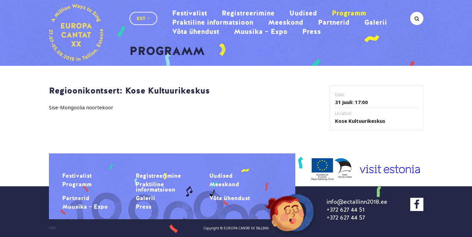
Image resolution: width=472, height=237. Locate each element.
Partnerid (333, 22)
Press (311, 31)
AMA (52, 228)
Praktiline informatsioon (212, 22)
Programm (349, 13)
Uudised (303, 13)
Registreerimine (248, 13)
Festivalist (189, 13)
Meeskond (285, 22)
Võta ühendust (195, 31)
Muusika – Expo (260, 31)
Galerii (375, 22)
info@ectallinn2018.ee (356, 201)
